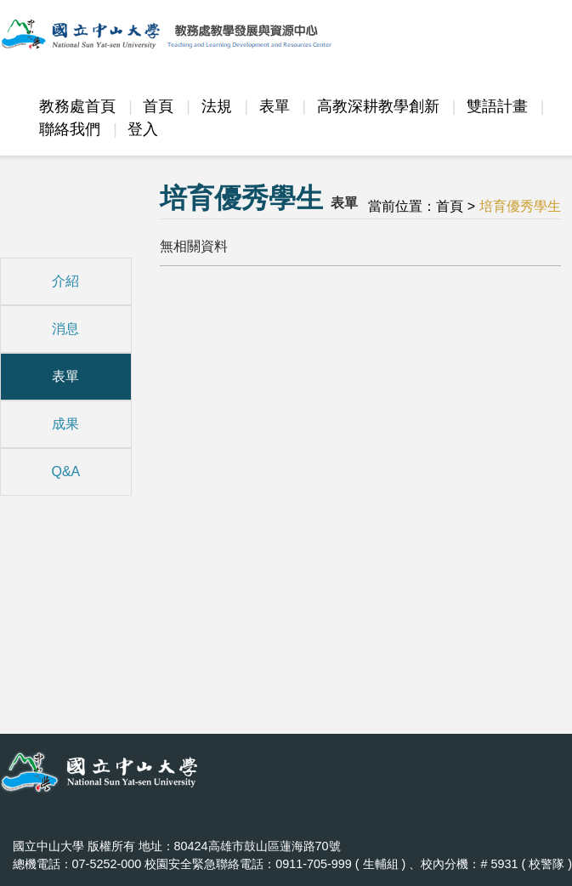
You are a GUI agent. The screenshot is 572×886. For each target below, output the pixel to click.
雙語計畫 (497, 106)
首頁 (158, 106)
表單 (274, 106)
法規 (216, 106)
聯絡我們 (69, 129)
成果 (65, 424)
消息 (65, 328)
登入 (142, 129)
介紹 (65, 281)
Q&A (65, 471)
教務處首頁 (77, 106)
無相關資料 (194, 246)
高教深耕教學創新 (378, 106)
